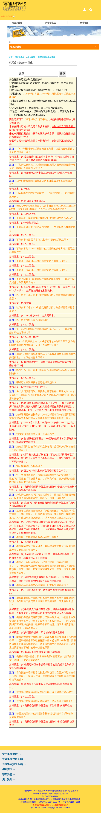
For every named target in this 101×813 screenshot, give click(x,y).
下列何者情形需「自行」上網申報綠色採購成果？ (42, 239)
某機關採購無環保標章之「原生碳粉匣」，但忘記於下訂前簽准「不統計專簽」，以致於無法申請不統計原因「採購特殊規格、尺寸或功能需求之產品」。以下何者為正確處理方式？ (42, 514)
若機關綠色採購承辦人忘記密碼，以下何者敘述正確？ (44, 692)
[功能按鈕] (54, 47)
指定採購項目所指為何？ (29, 466)
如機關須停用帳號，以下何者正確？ (35, 434)
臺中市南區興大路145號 (46, 793)
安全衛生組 (50, 23)
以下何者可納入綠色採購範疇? (32, 320)
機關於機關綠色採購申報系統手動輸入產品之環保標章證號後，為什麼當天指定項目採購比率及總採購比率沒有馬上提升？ (42, 601)
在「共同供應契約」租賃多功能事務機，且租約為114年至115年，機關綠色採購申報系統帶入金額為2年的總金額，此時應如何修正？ (42, 395)
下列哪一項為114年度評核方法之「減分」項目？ (42, 270)
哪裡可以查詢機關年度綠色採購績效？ (36, 382)
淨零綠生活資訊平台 (36, 119)
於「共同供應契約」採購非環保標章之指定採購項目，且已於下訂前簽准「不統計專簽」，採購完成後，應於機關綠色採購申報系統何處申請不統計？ (42, 478)
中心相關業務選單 (84, 10)
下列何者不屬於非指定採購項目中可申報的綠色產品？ (44, 218)
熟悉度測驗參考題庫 (46, 57)
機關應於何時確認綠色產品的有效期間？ (37, 537)
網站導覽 (84, 23)
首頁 (10, 57)
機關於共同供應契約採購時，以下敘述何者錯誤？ (42, 585)
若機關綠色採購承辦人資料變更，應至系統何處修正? (44, 701)
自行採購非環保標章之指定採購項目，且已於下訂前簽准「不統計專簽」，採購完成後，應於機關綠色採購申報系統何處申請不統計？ (42, 676)
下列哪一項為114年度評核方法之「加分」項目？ (42, 261)
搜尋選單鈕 (91, 10)
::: (1, 12)
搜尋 (21, 73)
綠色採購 (31, 57)
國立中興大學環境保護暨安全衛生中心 (54, 791)
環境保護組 (17, 23)
